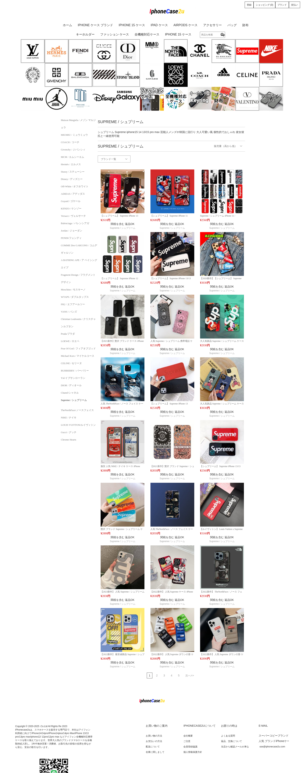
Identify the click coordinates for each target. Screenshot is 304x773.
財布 (245, 25)
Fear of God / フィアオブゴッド (78, 348)
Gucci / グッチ (68, 432)
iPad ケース (159, 25)
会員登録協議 (190, 746)
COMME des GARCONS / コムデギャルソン (79, 249)
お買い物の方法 (154, 735)
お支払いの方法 (154, 741)
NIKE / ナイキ (68, 417)
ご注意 (186, 741)
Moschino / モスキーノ (73, 289)
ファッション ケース (114, 34)
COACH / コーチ (70, 142)
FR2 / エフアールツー (73, 304)
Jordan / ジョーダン (71, 230)
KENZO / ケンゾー (71, 208)
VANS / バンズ (69, 311)
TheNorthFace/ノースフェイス (77, 410)
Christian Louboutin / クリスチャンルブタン (78, 323)
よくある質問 (228, 735)
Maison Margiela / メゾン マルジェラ (78, 124)
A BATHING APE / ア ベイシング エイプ (79, 264)
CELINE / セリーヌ (71, 363)
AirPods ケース (186, 25)
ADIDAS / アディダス (73, 193)
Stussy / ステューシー (73, 171)
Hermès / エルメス (71, 164)
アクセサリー (212, 25)
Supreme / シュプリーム (74, 400)
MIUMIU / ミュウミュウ (74, 134)
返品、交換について (231, 741)
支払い (294, 4)
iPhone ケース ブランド (95, 25)
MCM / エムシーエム (72, 156)
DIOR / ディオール (71, 385)
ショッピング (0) (264, 4)
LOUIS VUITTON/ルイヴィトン (78, 424)
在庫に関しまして (155, 752)
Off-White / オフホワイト (74, 186)
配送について (153, 746)
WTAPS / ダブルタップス (75, 296)
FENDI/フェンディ (71, 238)
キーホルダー (85, 34)
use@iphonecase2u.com (272, 746)
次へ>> (189, 675)
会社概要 (188, 735)
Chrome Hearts (68, 439)
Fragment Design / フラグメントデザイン (78, 278)
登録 (249, 4)
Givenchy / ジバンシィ (73, 149)
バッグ (232, 25)
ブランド (282, 4)
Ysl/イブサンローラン (73, 378)
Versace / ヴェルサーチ (73, 215)
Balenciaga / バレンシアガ (75, 223)
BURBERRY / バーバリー (75, 370)
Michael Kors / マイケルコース (77, 355)
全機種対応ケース (147, 34)
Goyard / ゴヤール (70, 201)
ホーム (67, 25)
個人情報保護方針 (192, 752)
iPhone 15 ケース (132, 25)
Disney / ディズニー (72, 179)
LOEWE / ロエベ (70, 341)
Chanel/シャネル (70, 392)
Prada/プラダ (68, 333)
